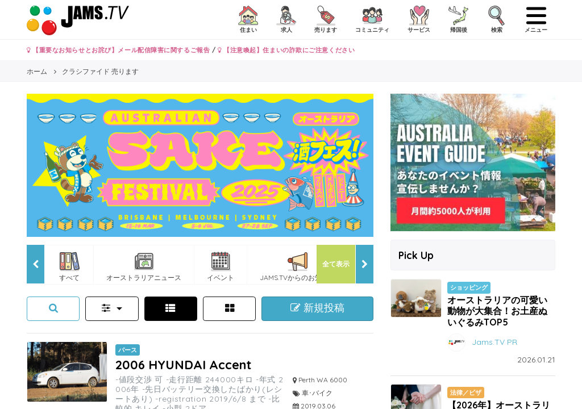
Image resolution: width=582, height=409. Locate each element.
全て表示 (336, 264)
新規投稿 (317, 308)
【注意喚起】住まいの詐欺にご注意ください (286, 50)
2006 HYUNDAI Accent (183, 364)
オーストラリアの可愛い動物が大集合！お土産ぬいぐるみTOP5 (497, 310)
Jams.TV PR (494, 341)
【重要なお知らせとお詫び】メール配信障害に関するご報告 (118, 50)
